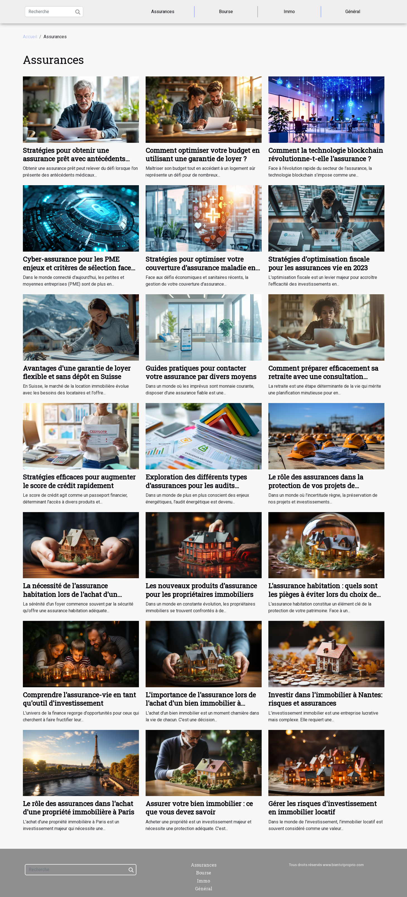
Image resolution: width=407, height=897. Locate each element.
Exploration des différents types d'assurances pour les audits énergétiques (196, 485)
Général (352, 11)
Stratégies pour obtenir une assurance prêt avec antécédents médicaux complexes (74, 159)
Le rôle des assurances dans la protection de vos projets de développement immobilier (315, 485)
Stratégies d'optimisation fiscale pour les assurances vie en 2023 (318, 263)
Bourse (226, 11)
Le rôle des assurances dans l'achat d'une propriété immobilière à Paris (78, 807)
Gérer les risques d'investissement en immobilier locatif (322, 807)
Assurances (162, 11)
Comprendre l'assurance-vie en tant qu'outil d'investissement (79, 699)
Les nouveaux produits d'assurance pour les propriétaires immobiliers (201, 590)
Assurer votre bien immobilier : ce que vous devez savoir (199, 807)
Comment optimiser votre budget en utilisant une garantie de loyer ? (203, 154)
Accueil (30, 36)
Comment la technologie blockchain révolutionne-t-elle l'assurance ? (325, 154)
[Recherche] (54, 11)
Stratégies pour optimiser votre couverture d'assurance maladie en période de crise (201, 268)
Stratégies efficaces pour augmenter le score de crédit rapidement (79, 481)
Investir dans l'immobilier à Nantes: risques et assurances (325, 699)
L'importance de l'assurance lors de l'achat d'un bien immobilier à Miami (201, 703)
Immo (289, 11)
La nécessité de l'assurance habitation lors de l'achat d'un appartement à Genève (70, 594)
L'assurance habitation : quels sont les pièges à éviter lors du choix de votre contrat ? (322, 594)
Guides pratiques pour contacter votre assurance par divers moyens (201, 372)
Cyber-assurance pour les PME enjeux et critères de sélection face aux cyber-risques (77, 268)
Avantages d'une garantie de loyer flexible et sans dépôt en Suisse (77, 372)
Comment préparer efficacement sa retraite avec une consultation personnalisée (323, 377)
